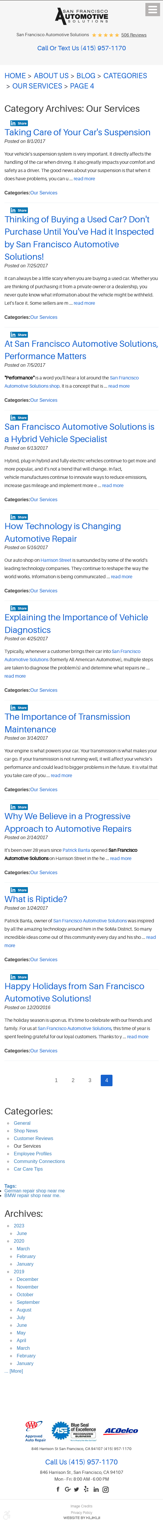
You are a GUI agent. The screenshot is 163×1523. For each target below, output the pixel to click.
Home (15, 76)
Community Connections (39, 1161)
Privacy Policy (81, 1513)
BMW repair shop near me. (32, 1195)
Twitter (77, 1489)
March (23, 1248)
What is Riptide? (35, 899)
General (22, 1123)
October (25, 1294)
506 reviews (134, 35)
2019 (19, 1271)
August (24, 1309)
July (21, 1317)
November (27, 1286)
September (28, 1302)
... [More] (13, 1371)
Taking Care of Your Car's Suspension (77, 132)
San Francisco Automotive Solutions (90, 921)
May (21, 1332)
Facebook (59, 1489)
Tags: (10, 1186)
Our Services (37, 86)
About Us (51, 76)
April (21, 1340)
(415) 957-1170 (92, 1462)
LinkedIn (96, 1489)
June (22, 1233)
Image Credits (81, 1506)
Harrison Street (56, 560)
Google (68, 1489)
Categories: (28, 1111)
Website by (81, 1518)
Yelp (87, 1489)
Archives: (23, 1213)
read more (84, 178)
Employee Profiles (33, 1153)
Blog (85, 76)
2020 (19, 1241)
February (26, 1256)
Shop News (26, 1130)
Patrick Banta (76, 850)
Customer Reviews (33, 1138)
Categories (125, 76)
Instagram (105, 1489)
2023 (19, 1225)
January (25, 1264)
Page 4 (82, 86)
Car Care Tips (28, 1169)
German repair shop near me (34, 1190)
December (27, 1279)
